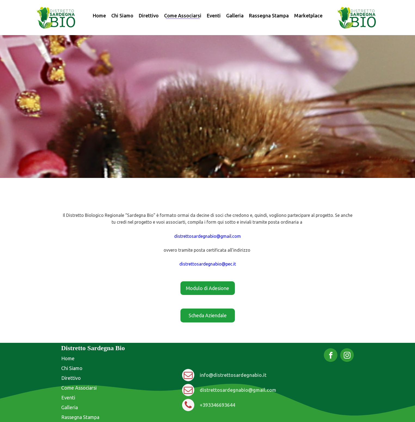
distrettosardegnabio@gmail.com (207, 236)
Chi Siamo (122, 15)
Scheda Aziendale (208, 315)
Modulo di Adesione (207, 288)
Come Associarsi (182, 15)
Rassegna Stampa (269, 15)
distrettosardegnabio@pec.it (207, 263)
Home (99, 15)
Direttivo (149, 15)
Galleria (235, 15)
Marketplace (308, 15)
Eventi (214, 15)
